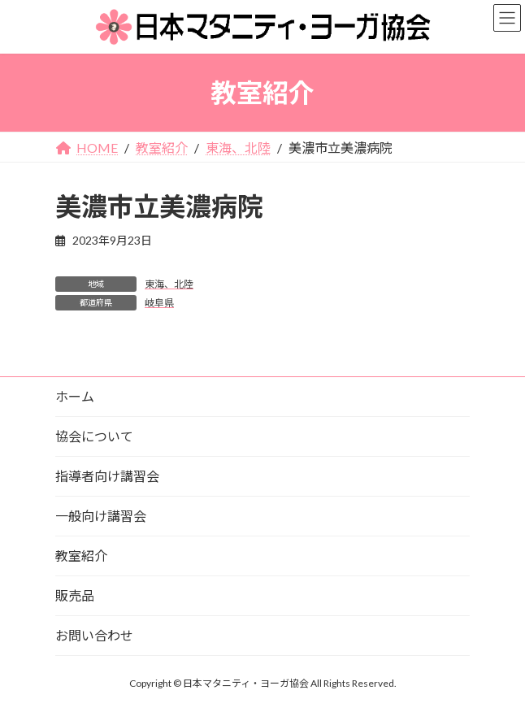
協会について (94, 436)
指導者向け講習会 (107, 476)
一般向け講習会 (100, 515)
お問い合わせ (94, 635)
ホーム (74, 396)
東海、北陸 (169, 284)
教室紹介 (81, 555)
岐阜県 (159, 303)
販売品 (74, 595)
